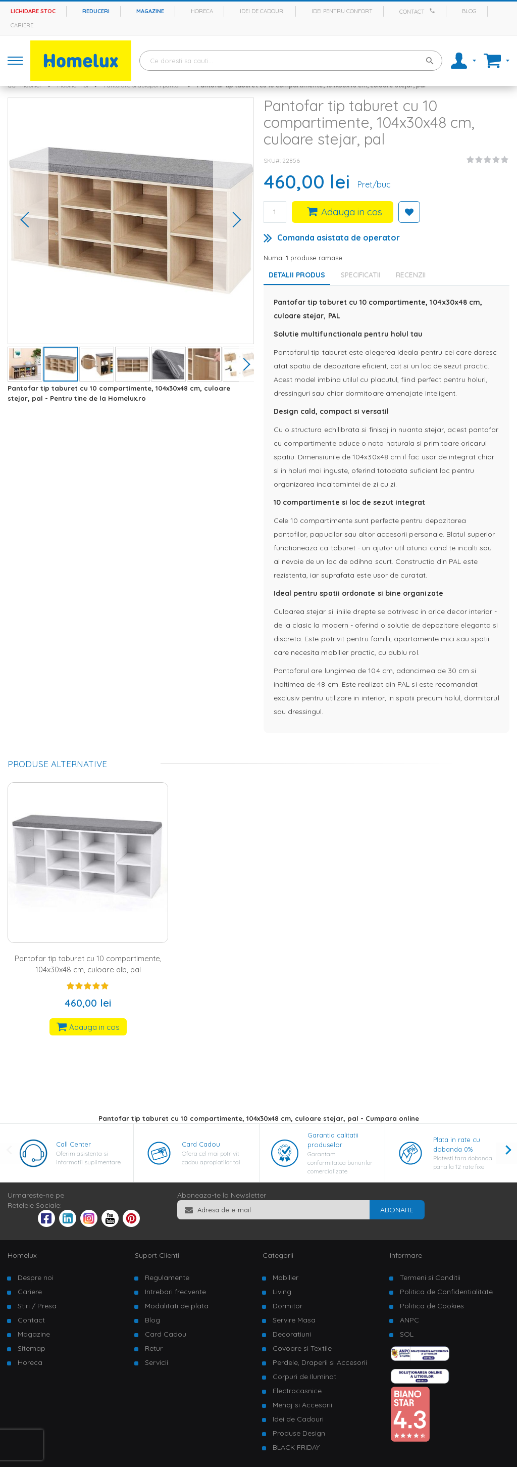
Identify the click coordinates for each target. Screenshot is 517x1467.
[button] (28, 221)
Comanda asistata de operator (338, 237)
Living (282, 1291)
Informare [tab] (406, 1255)
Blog (469, 11)
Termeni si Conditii (430, 1277)
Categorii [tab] (278, 1255)
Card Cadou (201, 1144)
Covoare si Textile (302, 1348)
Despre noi (36, 1277)
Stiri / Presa (37, 1305)
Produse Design (299, 1433)
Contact (412, 11)
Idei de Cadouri (298, 1419)
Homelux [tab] (22, 1255)
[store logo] (80, 60)
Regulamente (167, 1277)
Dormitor (287, 1305)
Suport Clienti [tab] (157, 1255)
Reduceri (96, 11)
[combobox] (290, 61)
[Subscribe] (397, 1209)
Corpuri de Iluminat (304, 1376)
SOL (406, 1334)
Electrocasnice (297, 1390)
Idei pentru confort (342, 11)
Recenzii (411, 274)
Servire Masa (294, 1319)
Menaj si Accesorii (302, 1404)
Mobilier (285, 1277)
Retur (154, 1348)
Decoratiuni (292, 1334)
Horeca (202, 11)
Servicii (156, 1362)
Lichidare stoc (33, 11)
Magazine (150, 11)
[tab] (363, 275)
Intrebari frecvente (175, 1291)
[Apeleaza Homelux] (433, 11)
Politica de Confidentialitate (446, 1291)
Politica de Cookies (432, 1305)
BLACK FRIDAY (296, 1447)
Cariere (22, 25)
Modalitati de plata (177, 1305)
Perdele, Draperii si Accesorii (320, 1362)
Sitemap (31, 1348)
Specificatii (360, 274)
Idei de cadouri (262, 11)
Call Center (73, 1144)
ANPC (409, 1319)
